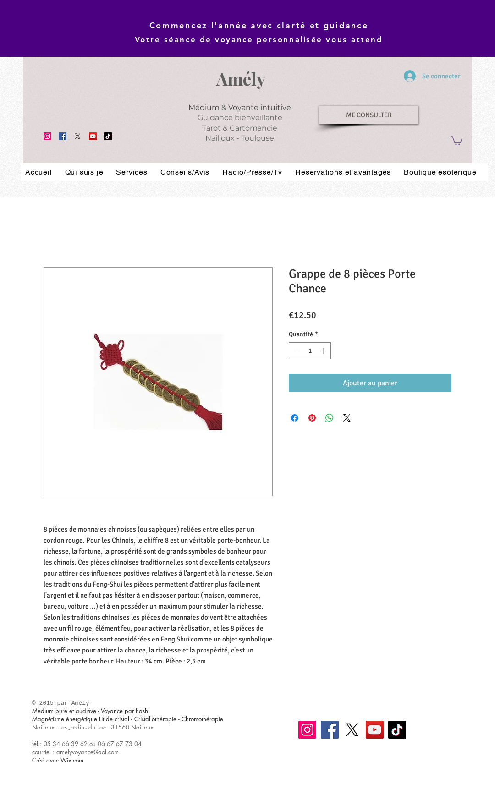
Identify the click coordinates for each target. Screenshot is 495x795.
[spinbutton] (310, 351)
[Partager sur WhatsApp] (329, 417)
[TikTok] (108, 136)
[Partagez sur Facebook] (294, 417)
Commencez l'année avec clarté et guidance (258, 25)
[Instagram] (47, 136)
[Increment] (324, 351)
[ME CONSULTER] (368, 115)
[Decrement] (296, 351)
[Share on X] (346, 417)
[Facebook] (62, 136)
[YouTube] (93, 136)
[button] (456, 140)
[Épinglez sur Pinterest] (312, 417)
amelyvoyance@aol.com (87, 752)
